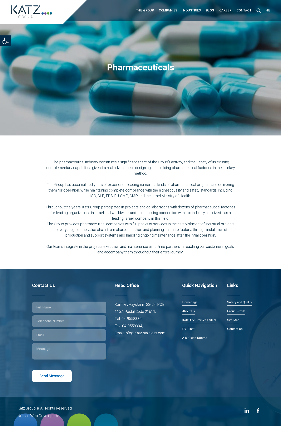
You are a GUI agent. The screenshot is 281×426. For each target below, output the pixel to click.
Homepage (189, 302)
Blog (210, 10)
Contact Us (235, 329)
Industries (191, 10)
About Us (188, 311)
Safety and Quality (239, 302)
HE (268, 10)
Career (225, 10)
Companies (168, 10)
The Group (145, 10)
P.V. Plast (188, 329)
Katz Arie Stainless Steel (199, 320)
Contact (244, 10)
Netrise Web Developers (38, 416)
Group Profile (236, 311)
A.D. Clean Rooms (194, 338)
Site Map (233, 320)
